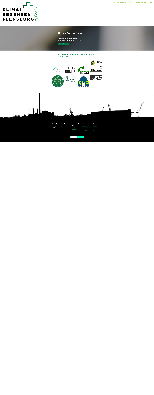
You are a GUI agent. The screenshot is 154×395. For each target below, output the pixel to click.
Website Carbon (80, 137)
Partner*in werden (63, 44)
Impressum (84, 128)
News (118, 2)
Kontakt (146, 2)
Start (114, 2)
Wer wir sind (84, 126)
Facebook (95, 126)
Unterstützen (139, 2)
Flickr (94, 130)
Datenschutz (84, 130)
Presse (150, 2)
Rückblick (122, 2)
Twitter (94, 127)
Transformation (130, 2)
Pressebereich (85, 127)
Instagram (95, 128)
